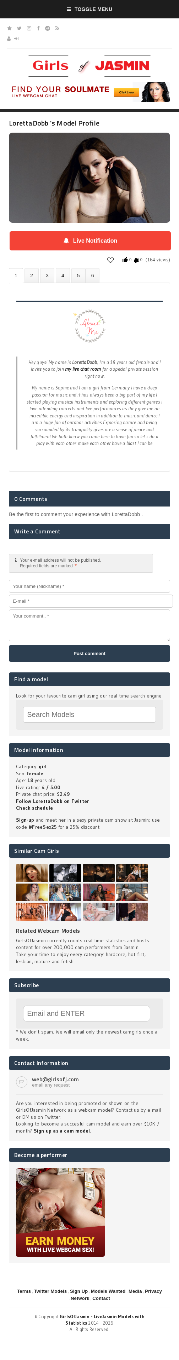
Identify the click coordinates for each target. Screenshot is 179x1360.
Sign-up (25, 820)
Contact (101, 1298)
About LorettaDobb (16, 275)
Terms (24, 1291)
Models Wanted (108, 1291)
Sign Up (79, 1291)
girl (43, 766)
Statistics (63, 275)
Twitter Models (50, 1291)
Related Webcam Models (48, 930)
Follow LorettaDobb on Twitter (52, 801)
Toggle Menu (90, 9)
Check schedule (34, 808)
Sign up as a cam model (62, 1131)
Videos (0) (47, 275)
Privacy (153, 1291)
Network (80, 1298)
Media (135, 1291)
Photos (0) (32, 275)
